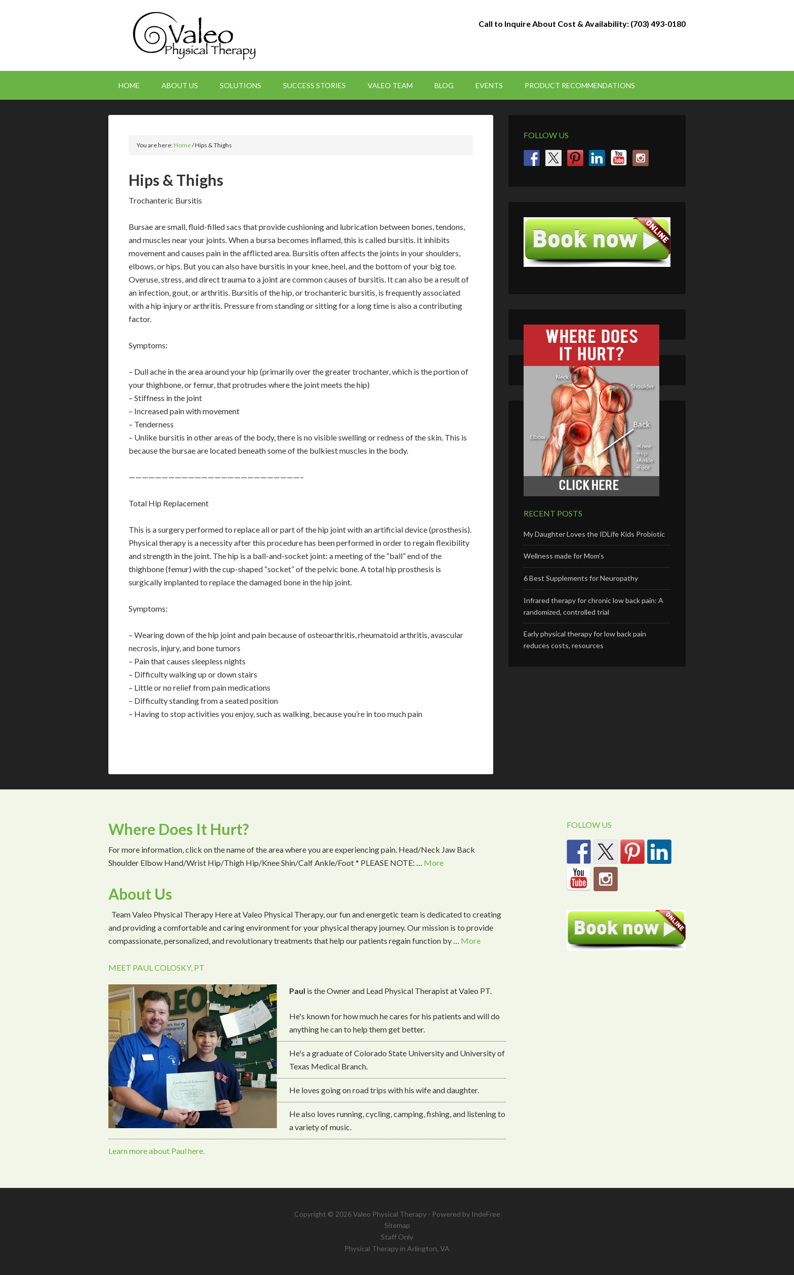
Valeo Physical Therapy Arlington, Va (194, 35)
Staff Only (397, 1236)
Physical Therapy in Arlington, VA (397, 1248)
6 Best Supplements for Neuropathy (581, 578)
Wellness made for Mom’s (564, 555)
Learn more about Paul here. (156, 1151)
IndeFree (485, 1214)
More (434, 862)
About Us (140, 894)
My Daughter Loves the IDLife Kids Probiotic (594, 534)
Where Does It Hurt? (178, 829)
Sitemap (397, 1225)
